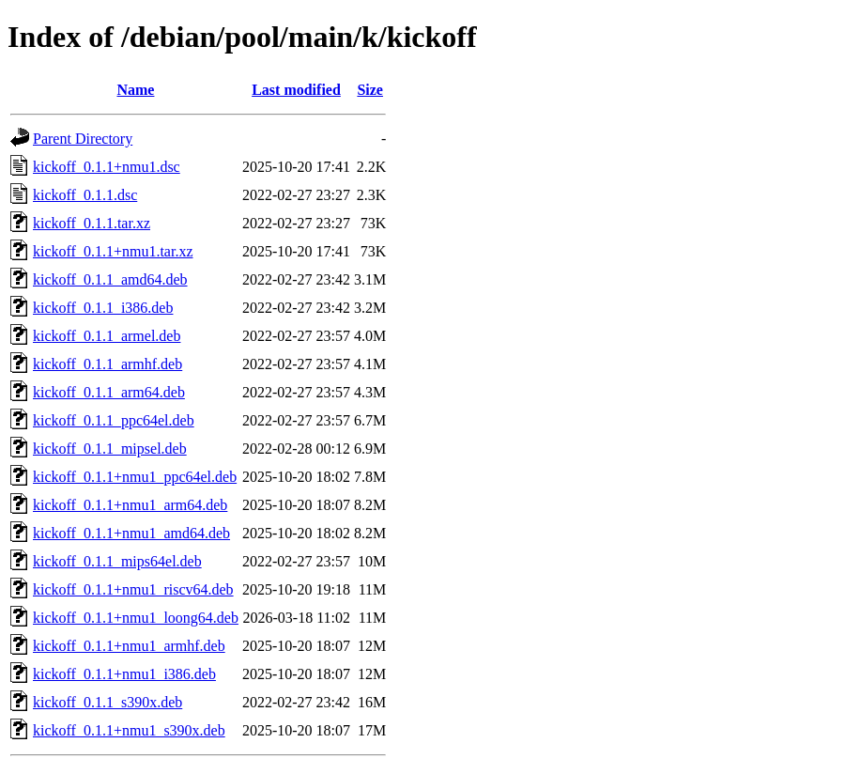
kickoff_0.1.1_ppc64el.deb (113, 420)
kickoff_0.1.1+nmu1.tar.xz (112, 251)
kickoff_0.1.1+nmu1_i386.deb (124, 674)
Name (135, 90)
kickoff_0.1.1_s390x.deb (107, 702)
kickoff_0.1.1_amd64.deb (110, 279)
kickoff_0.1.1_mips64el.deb (117, 561)
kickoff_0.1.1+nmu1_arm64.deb (130, 505)
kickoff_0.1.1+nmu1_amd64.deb (131, 533)
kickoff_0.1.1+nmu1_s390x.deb (129, 730)
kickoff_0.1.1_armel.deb (106, 336)
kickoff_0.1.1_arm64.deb (109, 392)
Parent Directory (82, 139)
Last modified (296, 90)
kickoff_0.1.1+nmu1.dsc (106, 167)
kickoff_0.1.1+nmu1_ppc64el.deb (135, 477)
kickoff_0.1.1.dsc (85, 195)
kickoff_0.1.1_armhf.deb (107, 364)
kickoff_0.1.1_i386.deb (103, 308)
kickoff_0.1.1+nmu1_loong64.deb (135, 618)
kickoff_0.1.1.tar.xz (91, 223)
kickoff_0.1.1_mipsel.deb (110, 449)
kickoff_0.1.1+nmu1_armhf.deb (129, 646)
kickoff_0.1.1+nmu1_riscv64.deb (133, 589)
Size (370, 90)
